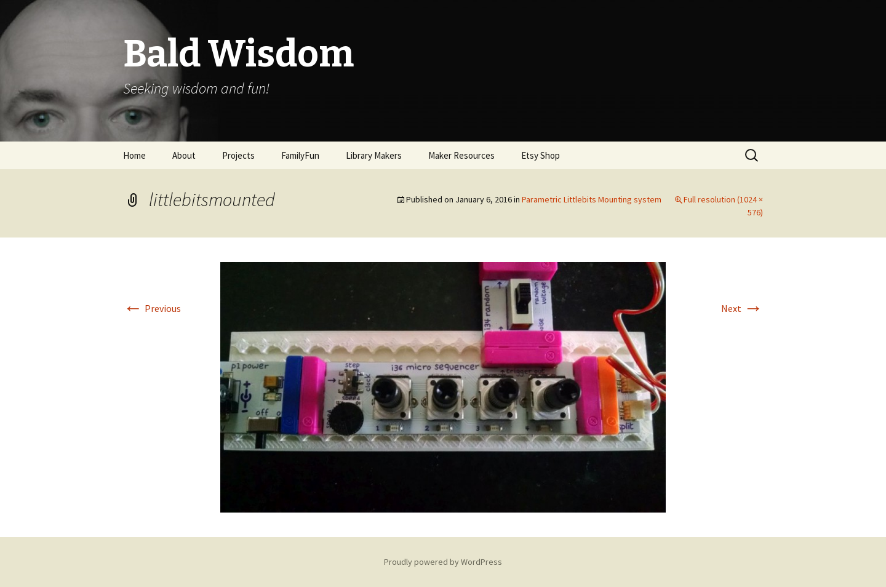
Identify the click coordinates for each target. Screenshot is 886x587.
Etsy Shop (540, 155)
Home (134, 155)
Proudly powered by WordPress (443, 561)
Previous (152, 308)
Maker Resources (461, 155)
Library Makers (374, 155)
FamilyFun (300, 155)
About (184, 155)
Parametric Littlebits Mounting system (591, 199)
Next (742, 308)
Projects (238, 155)
